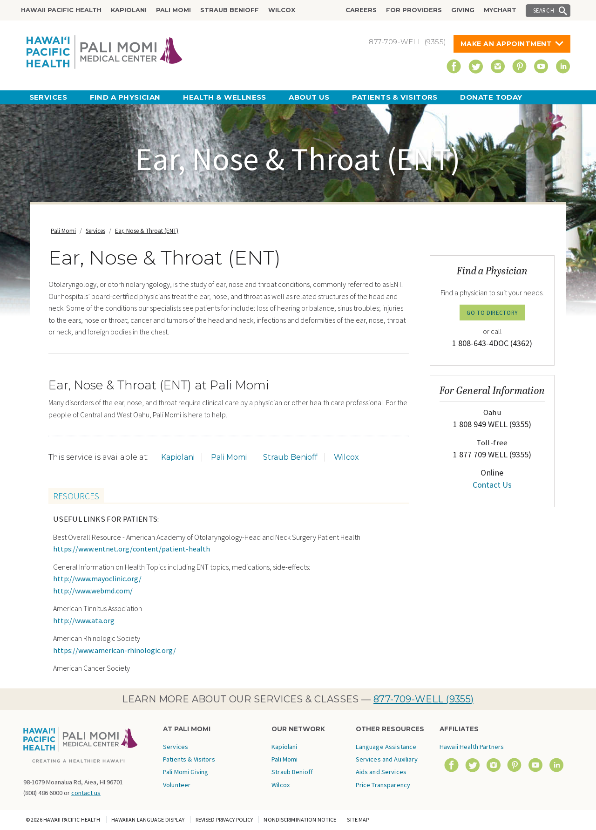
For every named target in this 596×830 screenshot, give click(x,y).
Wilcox (281, 10)
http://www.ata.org (84, 620)
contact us (86, 793)
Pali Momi (173, 10)
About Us (309, 97)
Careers (361, 10)
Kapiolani (129, 10)
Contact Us (492, 484)
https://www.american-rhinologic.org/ (114, 650)
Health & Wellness (224, 97)
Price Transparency (383, 785)
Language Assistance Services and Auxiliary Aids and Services (387, 759)
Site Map (358, 819)
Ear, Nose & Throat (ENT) (146, 231)
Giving (462, 10)
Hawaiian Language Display (148, 819)
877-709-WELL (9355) (423, 699)
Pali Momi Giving (185, 772)
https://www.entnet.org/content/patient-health (131, 548)
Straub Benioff (229, 10)
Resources (76, 496)
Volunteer (176, 785)
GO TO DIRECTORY (492, 312)
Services (48, 97)
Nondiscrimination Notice (300, 819)
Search (544, 10)
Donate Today (491, 97)
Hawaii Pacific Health (61, 10)
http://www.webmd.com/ (93, 590)
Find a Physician (125, 97)
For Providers (414, 10)
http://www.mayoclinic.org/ (97, 578)
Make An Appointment (506, 44)
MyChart (500, 10)
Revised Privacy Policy (224, 819)
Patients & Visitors (395, 97)
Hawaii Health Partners (472, 746)
